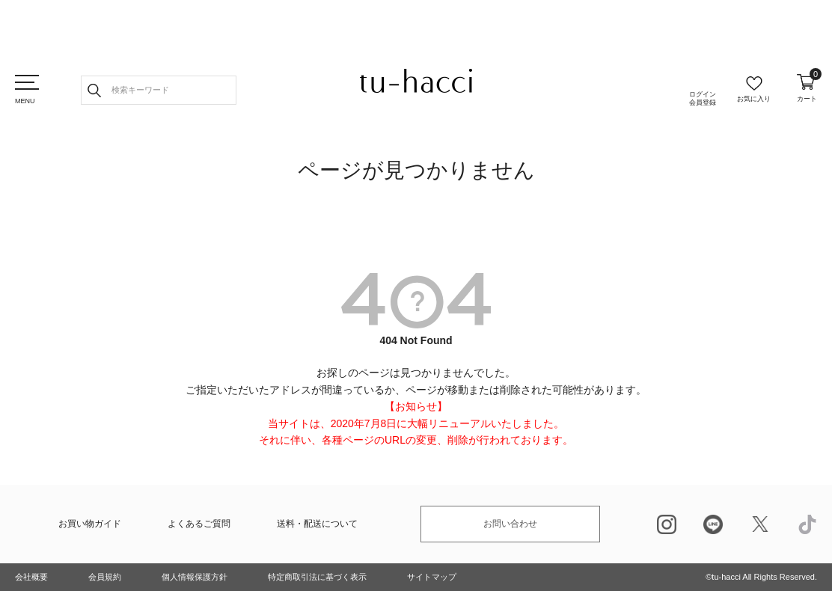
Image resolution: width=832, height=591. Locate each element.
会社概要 (31, 576)
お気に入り (754, 98)
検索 (94, 90)
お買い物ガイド (89, 523)
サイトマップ (431, 576)
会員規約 (104, 576)
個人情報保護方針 (194, 576)
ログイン (702, 99)
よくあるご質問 (199, 523)
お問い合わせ (510, 523)
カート (807, 88)
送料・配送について (317, 523)
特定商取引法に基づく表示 (317, 576)
